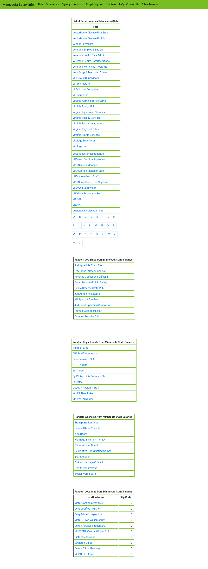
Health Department (86, 468)
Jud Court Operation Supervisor (92, 305)
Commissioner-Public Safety (90, 282)
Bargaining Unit (94, 4)
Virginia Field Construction (88, 123)
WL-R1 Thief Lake (83, 393)
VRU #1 (77, 199)
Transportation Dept (86, 422)
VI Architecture (81, 83)
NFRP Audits (80, 364)
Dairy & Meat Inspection (88, 514)
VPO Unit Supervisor (84, 187)
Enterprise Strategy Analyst (90, 271)
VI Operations (80, 95)
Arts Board (81, 433)
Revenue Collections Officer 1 (91, 276)
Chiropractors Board (86, 445)
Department (52, 4)
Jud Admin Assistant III (87, 293)
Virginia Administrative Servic (89, 100)
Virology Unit (80, 146)
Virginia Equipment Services (89, 112)
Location (78, 4)
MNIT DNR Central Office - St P (92, 531)
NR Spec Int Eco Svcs (86, 299)
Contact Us (132, 4)
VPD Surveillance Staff (85, 176)
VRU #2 (77, 204)
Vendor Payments (83, 43)
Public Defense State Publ (89, 288)
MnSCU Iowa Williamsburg (89, 520)
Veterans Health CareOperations (91, 61)
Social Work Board (85, 473)
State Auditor (82, 456)
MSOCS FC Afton (84, 554)
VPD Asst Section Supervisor (89, 159)
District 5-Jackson (84, 537)
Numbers (111, 4)
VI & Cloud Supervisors (86, 78)
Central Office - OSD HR (87, 508)
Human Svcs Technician (88, 310)
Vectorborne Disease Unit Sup (90, 38)
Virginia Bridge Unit (84, 106)
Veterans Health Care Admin (89, 55)
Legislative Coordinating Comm (93, 451)
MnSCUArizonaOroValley (88, 503)
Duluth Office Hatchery (87, 548)
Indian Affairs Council (87, 428)
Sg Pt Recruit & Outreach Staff (90, 376)
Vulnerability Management (88, 210)
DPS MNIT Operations (85, 353)
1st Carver (78, 370)
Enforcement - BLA (83, 359)
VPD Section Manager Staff (88, 170)
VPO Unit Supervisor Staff (87, 193)
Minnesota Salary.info (18, 4)
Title (40, 4)
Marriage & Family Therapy (90, 439)
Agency (66, 4)
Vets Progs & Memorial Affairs (90, 72)
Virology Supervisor (84, 140)
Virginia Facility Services (87, 117)
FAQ (121, 4)
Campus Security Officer (88, 316)
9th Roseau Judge (83, 399)
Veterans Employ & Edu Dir (88, 49)
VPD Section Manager (85, 165)
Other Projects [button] (150, 4)
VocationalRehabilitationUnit (89, 153)
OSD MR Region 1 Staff (86, 387)
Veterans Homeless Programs (90, 66)
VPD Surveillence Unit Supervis (90, 182)
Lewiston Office (83, 542)
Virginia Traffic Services (86, 134)
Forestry (77, 382)
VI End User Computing (86, 89)
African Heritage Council (89, 462)
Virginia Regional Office (86, 129)
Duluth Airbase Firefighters (89, 525)
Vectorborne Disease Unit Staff (90, 32)
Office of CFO (80, 347)
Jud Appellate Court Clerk (89, 265)
